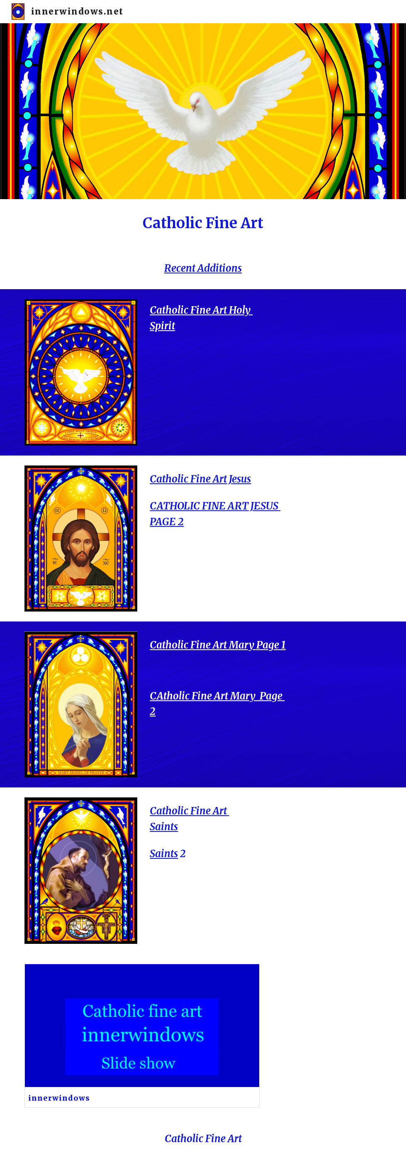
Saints (164, 853)
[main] (203, 223)
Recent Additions (203, 268)
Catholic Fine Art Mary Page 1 (218, 644)
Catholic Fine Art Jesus (200, 479)
